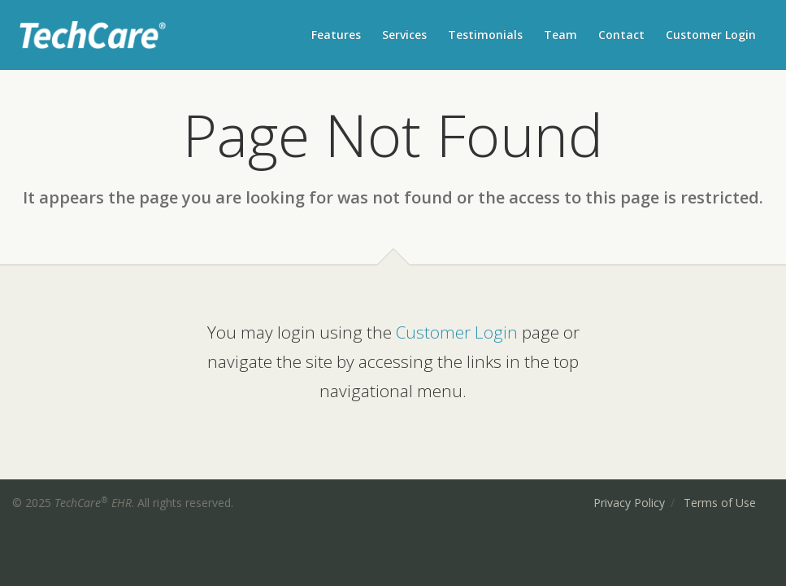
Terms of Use (720, 502)
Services (404, 34)
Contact (621, 34)
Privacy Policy (629, 502)
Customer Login (711, 34)
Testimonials (485, 34)
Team (560, 34)
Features (336, 34)
